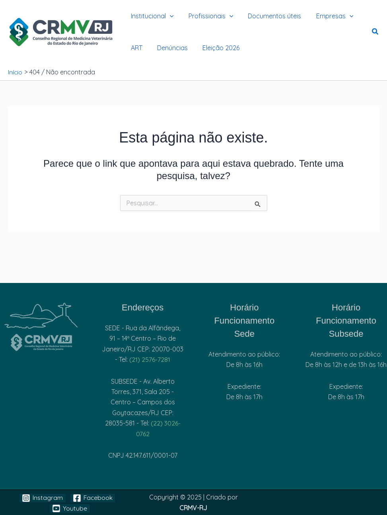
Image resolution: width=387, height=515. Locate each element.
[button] (375, 32)
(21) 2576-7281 (149, 359)
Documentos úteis (269, 16)
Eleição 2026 (215, 48)
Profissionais (207, 16)
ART (135, 48)
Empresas (327, 16)
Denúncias (169, 48)
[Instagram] (42, 498)
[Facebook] (93, 498)
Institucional (151, 16)
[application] (169, 16)
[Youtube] (70, 508)
